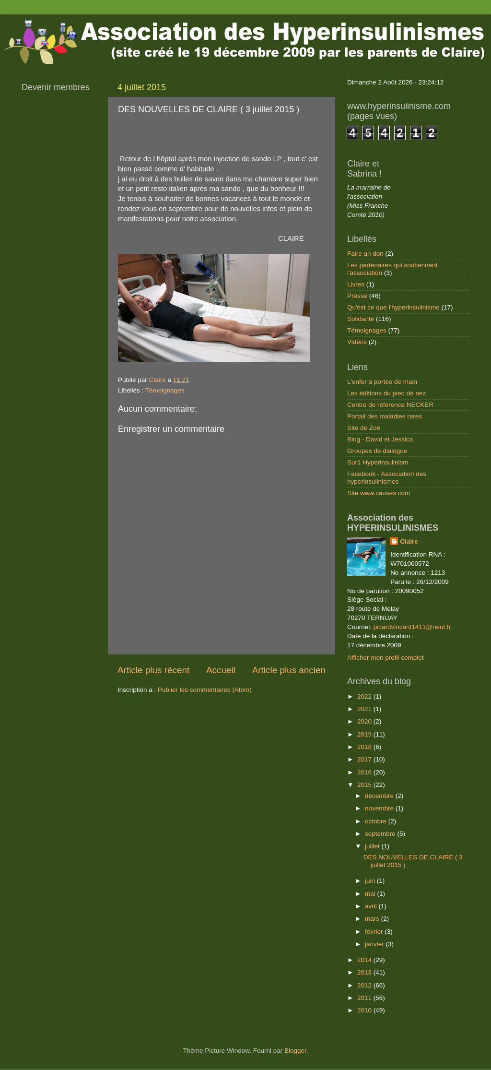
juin (371, 880)
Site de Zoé (363, 427)
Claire (409, 541)
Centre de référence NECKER (390, 404)
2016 (365, 772)
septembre (381, 833)
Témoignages (165, 390)
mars (373, 918)
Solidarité (360, 318)
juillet (373, 846)
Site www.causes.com (378, 493)
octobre (376, 821)
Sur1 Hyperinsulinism (378, 462)
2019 (365, 734)
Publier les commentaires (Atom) (205, 689)
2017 (365, 759)
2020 (365, 721)
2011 (365, 997)
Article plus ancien (289, 670)
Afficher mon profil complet (385, 657)
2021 (365, 709)
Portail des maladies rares (384, 416)
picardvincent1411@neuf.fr (412, 626)
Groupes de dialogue (377, 450)
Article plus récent (153, 670)
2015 (365, 784)
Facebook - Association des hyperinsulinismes (386, 477)
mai (371, 893)
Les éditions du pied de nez (386, 393)
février (375, 931)
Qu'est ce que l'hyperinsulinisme (393, 307)
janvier (375, 944)
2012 (365, 985)
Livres (355, 284)
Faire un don (365, 253)
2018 (365, 746)
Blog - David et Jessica (380, 439)
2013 (365, 972)
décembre (380, 795)
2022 (365, 696)
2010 (365, 1010)
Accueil (220, 670)
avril (372, 906)
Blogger (295, 1050)
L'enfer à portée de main (382, 381)
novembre (380, 808)
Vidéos (357, 341)
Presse (357, 295)
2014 (365, 959)
